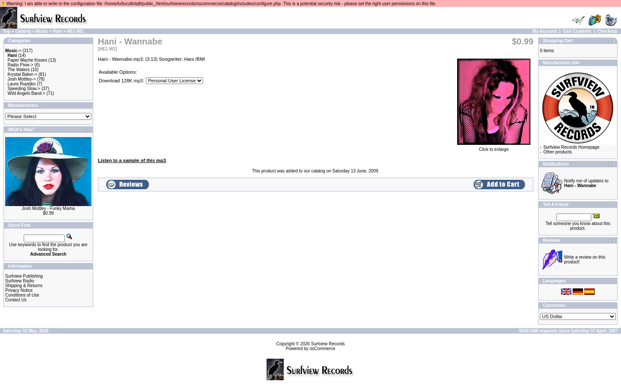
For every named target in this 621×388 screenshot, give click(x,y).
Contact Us (15, 299)
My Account (545, 31)
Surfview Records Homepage (571, 147)
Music (42, 31)
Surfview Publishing (24, 276)
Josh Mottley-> (22, 79)
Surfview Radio (19, 280)
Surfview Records (328, 343)
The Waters (18, 69)
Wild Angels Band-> (27, 93)
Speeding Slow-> (24, 88)
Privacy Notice (19, 290)
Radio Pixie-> (21, 65)
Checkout (607, 31)
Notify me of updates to (586, 183)
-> (13, 50)
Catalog (23, 31)
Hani (58, 31)
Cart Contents (577, 31)
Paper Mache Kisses (27, 60)
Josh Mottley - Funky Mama (48, 208)
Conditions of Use (22, 295)
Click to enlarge (493, 147)
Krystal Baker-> (23, 74)
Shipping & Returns (23, 285)
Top (7, 31)
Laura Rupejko (22, 83)
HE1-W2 (75, 31)
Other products (557, 152)
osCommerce (322, 348)
